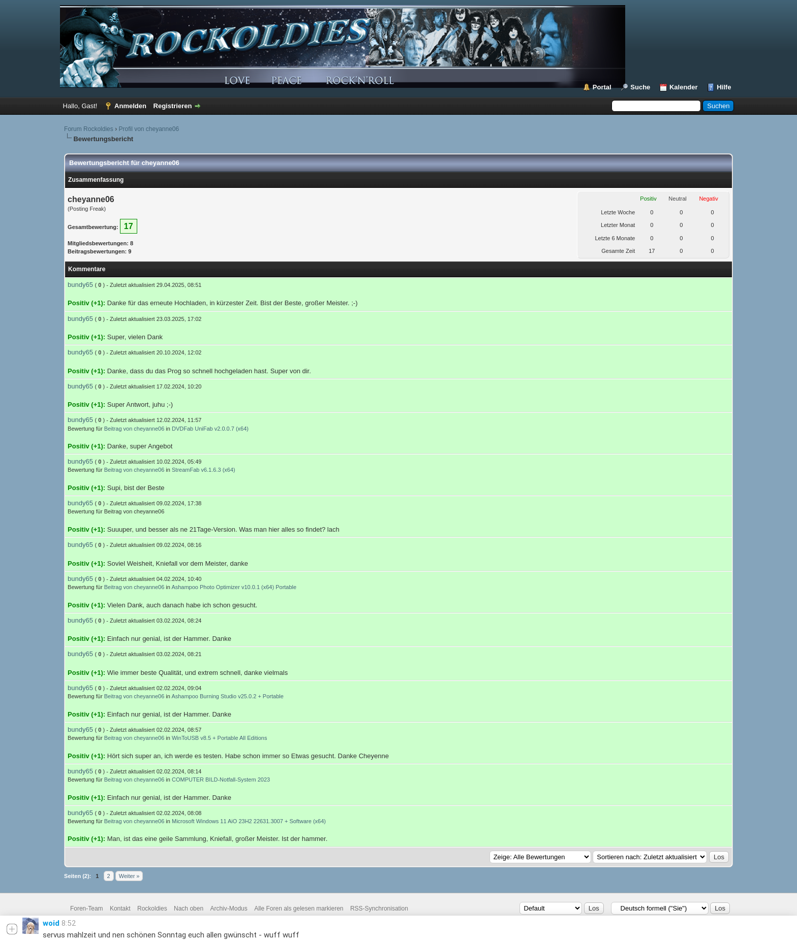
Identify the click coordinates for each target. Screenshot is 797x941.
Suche (640, 87)
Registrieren (173, 106)
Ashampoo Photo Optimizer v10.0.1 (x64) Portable (233, 587)
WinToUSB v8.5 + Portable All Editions (219, 738)
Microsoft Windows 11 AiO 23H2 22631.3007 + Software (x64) (249, 821)
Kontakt (120, 908)
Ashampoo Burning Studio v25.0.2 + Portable (227, 696)
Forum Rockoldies (88, 129)
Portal (602, 87)
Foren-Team (86, 908)
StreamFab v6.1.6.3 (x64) (203, 470)
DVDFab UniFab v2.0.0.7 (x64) (210, 429)
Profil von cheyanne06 (148, 129)
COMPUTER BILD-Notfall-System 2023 (221, 779)
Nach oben (188, 908)
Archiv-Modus (228, 908)
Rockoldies (152, 908)
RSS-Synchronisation (379, 908)
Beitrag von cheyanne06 (134, 429)
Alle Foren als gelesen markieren (298, 908)
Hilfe (724, 87)
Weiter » (129, 876)
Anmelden (130, 106)
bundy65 (80, 284)
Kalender (683, 87)
